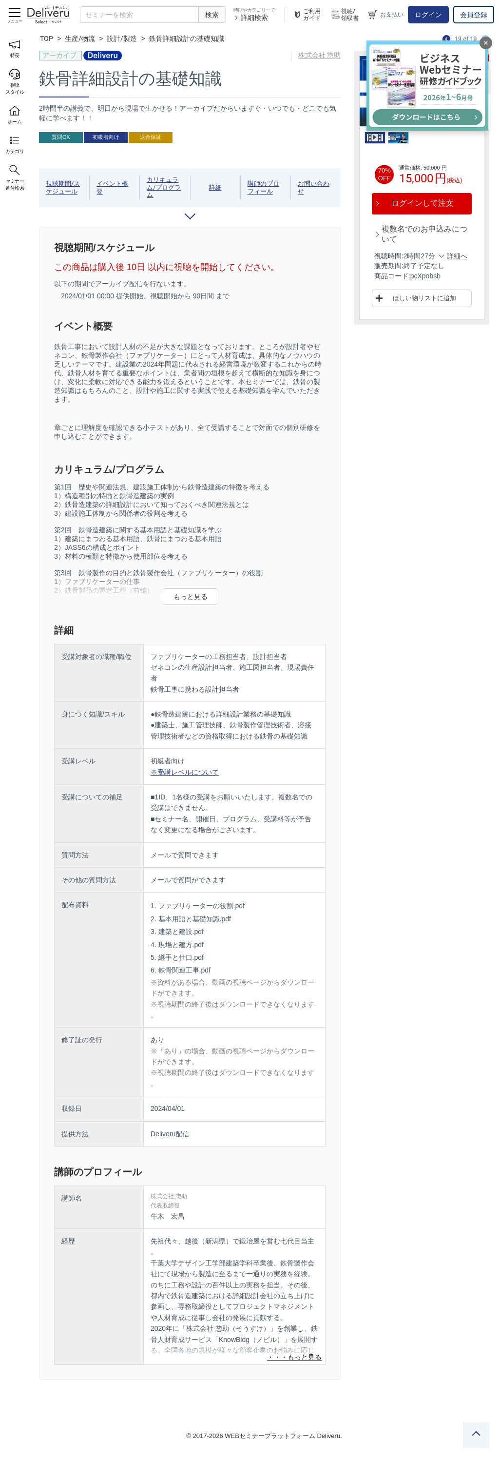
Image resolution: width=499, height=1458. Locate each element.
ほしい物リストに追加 (424, 298)
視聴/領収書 (344, 14)
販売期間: (388, 266)
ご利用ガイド (306, 14)
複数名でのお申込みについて (424, 234)
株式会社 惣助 (319, 55)
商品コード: (392, 276)
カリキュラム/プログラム (164, 187)
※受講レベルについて (185, 772)
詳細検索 (250, 17)
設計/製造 (122, 38)
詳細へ (457, 256)
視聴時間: (388, 256)
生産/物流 (80, 38)
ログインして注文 (422, 203)
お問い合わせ (313, 187)
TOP (46, 38)
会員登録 (473, 15)
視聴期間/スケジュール (63, 187)
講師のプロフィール (263, 187)
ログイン (428, 15)
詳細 (215, 187)
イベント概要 (112, 187)
